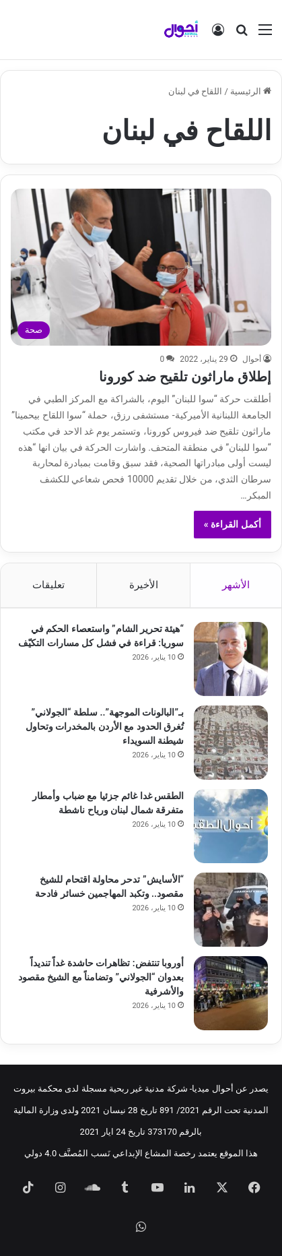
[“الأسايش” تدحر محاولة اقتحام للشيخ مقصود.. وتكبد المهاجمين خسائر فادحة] (231, 910)
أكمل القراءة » (232, 524)
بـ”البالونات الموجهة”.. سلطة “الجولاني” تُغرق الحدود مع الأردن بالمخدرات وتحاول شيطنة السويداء (105, 726)
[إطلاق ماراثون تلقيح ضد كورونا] (141, 267)
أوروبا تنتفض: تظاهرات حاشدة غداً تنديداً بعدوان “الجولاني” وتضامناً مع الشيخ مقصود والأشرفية (101, 977)
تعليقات (48, 585)
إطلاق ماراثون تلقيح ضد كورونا (185, 377)
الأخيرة (143, 585)
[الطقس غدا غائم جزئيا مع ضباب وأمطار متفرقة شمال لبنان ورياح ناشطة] (231, 826)
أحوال (251, 359)
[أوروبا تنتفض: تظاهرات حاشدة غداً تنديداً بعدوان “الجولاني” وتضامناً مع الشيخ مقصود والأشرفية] (231, 993)
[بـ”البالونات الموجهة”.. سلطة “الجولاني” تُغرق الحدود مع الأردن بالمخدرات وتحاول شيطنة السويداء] (231, 742)
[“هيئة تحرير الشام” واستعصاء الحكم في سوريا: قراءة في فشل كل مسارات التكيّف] (231, 659)
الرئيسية (250, 91)
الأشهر (236, 585)
